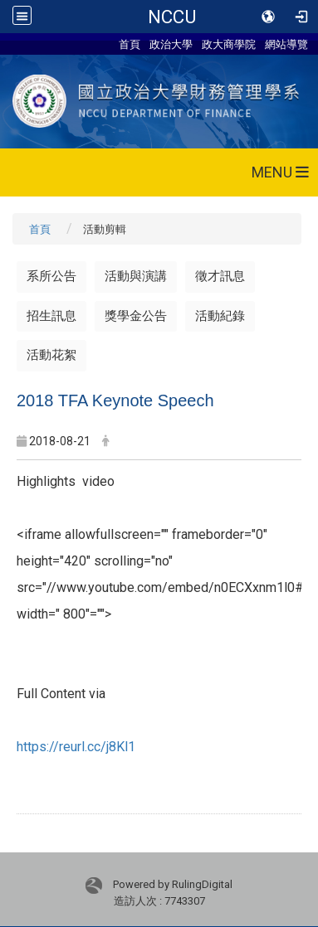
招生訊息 (51, 315)
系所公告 (51, 276)
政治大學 (171, 43)
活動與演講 (136, 276)
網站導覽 (286, 43)
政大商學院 (229, 43)
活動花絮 (51, 354)
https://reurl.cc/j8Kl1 (76, 747)
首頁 (129, 43)
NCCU (172, 16)
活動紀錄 (220, 315)
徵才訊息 (220, 276)
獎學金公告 (136, 315)
